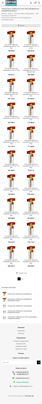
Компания (21, 327)
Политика (21, 333)
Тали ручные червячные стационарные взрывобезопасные (20, 311)
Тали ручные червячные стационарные (20, 306)
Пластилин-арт (29, 396)
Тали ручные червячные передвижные (20, 294)
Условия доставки (21, 346)
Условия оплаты (21, 343)
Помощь (21, 353)
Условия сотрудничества (21, 341)
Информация (21, 338)
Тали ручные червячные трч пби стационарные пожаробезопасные (22, 317)
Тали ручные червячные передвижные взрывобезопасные (20, 299)
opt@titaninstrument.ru (22, 378)
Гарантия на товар (21, 349)
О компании (21, 331)
